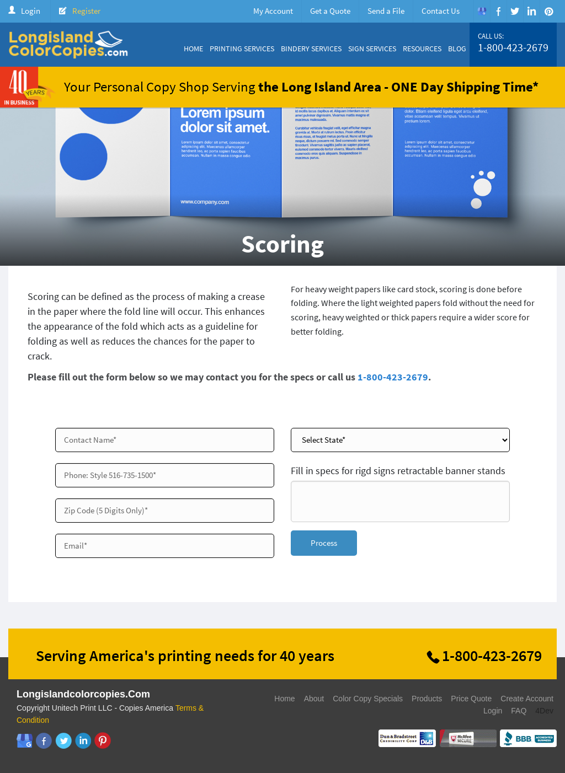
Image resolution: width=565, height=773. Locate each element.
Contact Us (441, 11)
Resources (422, 48)
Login (30, 11)
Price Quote (471, 698)
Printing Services (242, 48)
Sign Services (372, 48)
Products (427, 698)
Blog (457, 48)
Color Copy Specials (368, 698)
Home (193, 48)
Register (86, 11)
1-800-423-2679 (513, 47)
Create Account (526, 698)
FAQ (518, 710)
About (314, 698)
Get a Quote (330, 11)
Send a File (385, 11)
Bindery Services (311, 48)
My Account (273, 11)
